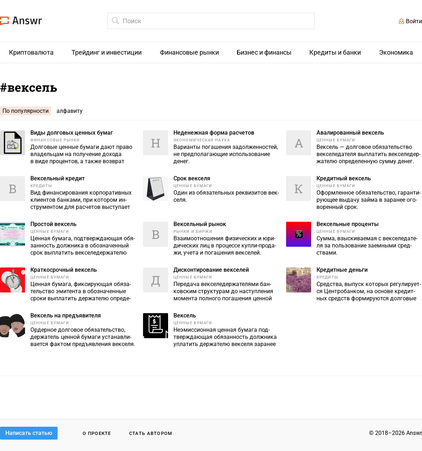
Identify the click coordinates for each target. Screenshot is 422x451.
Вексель (184, 315)
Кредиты (41, 186)
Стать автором (150, 433)
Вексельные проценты (347, 224)
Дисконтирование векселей (211, 269)
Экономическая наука (201, 140)
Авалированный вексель (350, 132)
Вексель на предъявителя (65, 315)
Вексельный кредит (57, 178)
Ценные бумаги (335, 140)
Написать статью (28, 433)
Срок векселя (191, 178)
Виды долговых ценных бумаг (71, 132)
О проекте (97, 433)
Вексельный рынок (199, 224)
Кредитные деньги (342, 269)
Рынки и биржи (192, 231)
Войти (414, 21)
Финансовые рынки (55, 140)
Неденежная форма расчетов (213, 132)
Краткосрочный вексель (63, 269)
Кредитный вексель (343, 178)
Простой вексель (53, 224)
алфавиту (70, 110)
